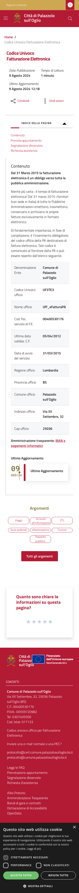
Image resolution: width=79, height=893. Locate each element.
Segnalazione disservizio (27, 145)
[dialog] (39, 858)
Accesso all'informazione (41, 521)
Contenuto (18, 135)
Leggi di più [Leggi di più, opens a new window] (34, 849)
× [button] (74, 827)
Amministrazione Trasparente (27, 797)
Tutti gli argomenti (39, 556)
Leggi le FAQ (16, 767)
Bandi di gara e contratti (24, 803)
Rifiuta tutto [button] (58, 875)
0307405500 (21, 716)
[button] (39, 886)
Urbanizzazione (40, 530)
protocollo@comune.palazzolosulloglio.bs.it (37, 757)
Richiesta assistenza (24, 150)
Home (8, 37)
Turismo (62, 530)
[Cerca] (70, 18)
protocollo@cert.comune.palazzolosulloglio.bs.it (40, 752)
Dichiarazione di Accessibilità (27, 808)
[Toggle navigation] (5, 18)
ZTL (62, 520)
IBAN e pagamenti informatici (38, 443)
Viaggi (18, 520)
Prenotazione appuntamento (27, 772)
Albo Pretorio (16, 792)
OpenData (14, 813)
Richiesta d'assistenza (22, 782)
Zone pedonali (18, 530)
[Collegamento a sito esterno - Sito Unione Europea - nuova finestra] (52, 660)
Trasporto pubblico (40, 539)
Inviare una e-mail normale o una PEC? (34, 743)
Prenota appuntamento (26, 140)
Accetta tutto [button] (21, 875)
